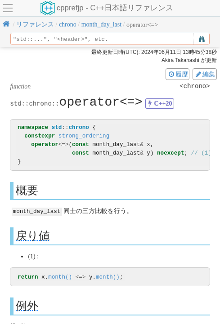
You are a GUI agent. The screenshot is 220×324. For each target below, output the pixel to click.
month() (60, 277)
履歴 (177, 74)
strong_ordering (83, 136)
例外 (27, 306)
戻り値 (33, 235)
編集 (204, 74)
